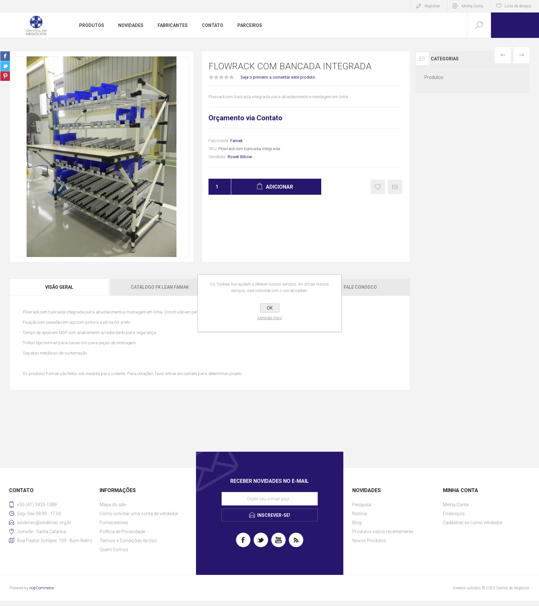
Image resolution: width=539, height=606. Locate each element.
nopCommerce (41, 588)
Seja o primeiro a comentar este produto (278, 77)
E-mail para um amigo (395, 187)
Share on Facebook (5, 56)
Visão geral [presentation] (59, 287)
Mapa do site (113, 504)
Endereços (454, 513)
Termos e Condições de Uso (128, 540)
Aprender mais (269, 318)
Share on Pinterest (5, 76)
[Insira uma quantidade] (214, 187)
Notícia (359, 513)
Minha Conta (472, 6)
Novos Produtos (369, 540)
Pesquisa (361, 504)
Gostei (378, 187)
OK (270, 308)
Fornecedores (114, 522)
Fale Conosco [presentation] (360, 287)
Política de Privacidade (122, 531)
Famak (236, 140)
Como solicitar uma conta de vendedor (139, 513)
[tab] (60, 287)
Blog (357, 522)
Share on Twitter (5, 66)
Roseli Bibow (240, 156)
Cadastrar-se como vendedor (472, 522)
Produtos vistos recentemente (382, 531)
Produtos (434, 77)
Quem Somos (114, 549)
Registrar (432, 6)
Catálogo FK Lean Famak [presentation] (160, 287)
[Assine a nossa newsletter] (270, 499)
